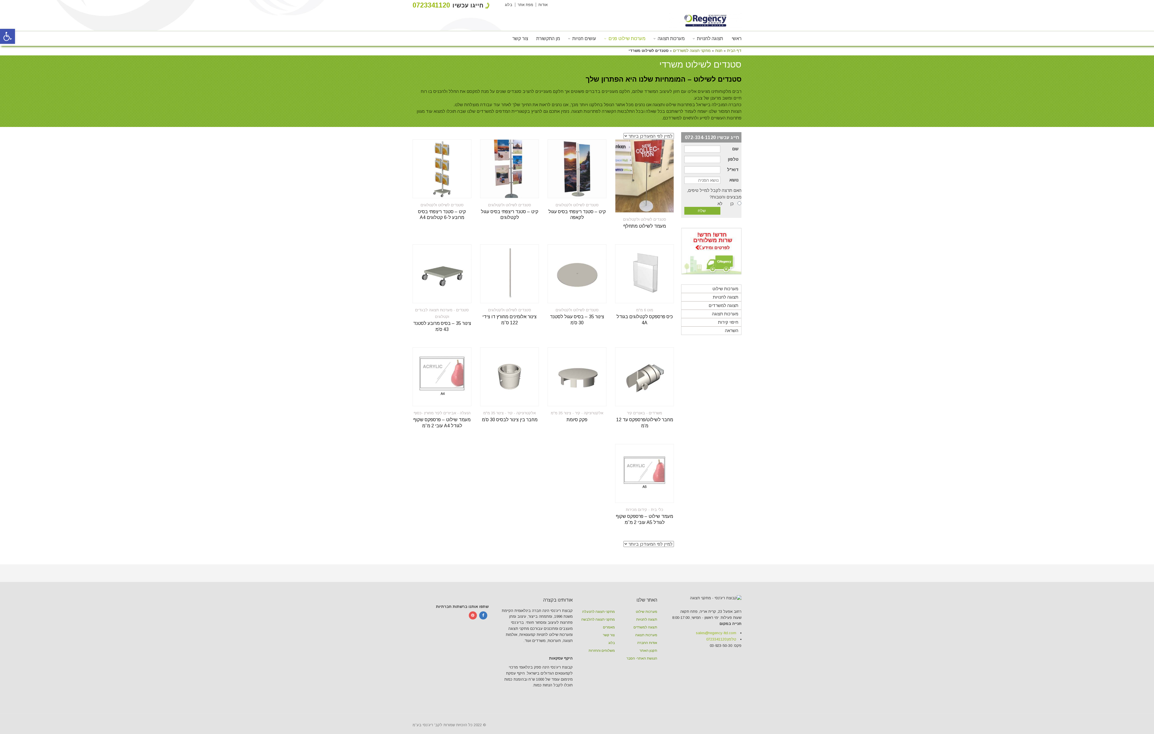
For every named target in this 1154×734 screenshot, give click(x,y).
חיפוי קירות (728, 322)
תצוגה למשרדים (723, 305)
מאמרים (609, 627)
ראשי (736, 38)
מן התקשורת (548, 38)
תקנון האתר (648, 651)
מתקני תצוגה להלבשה (598, 619)
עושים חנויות (584, 38)
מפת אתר (525, 5)
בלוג (508, 5)
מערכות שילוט (725, 288)
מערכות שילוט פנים (626, 38)
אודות (543, 5)
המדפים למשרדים (493, 111)
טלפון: (721, 677)
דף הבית (734, 50)
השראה (731, 330)
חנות (718, 50)
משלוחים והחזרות (602, 651)
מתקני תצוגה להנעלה (598, 612)
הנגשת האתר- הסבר (642, 658)
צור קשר (520, 38)
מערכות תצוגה (671, 38)
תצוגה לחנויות (710, 38)
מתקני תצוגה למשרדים (692, 50)
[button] (7, 36)
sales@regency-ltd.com (716, 671)
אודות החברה (647, 643)
